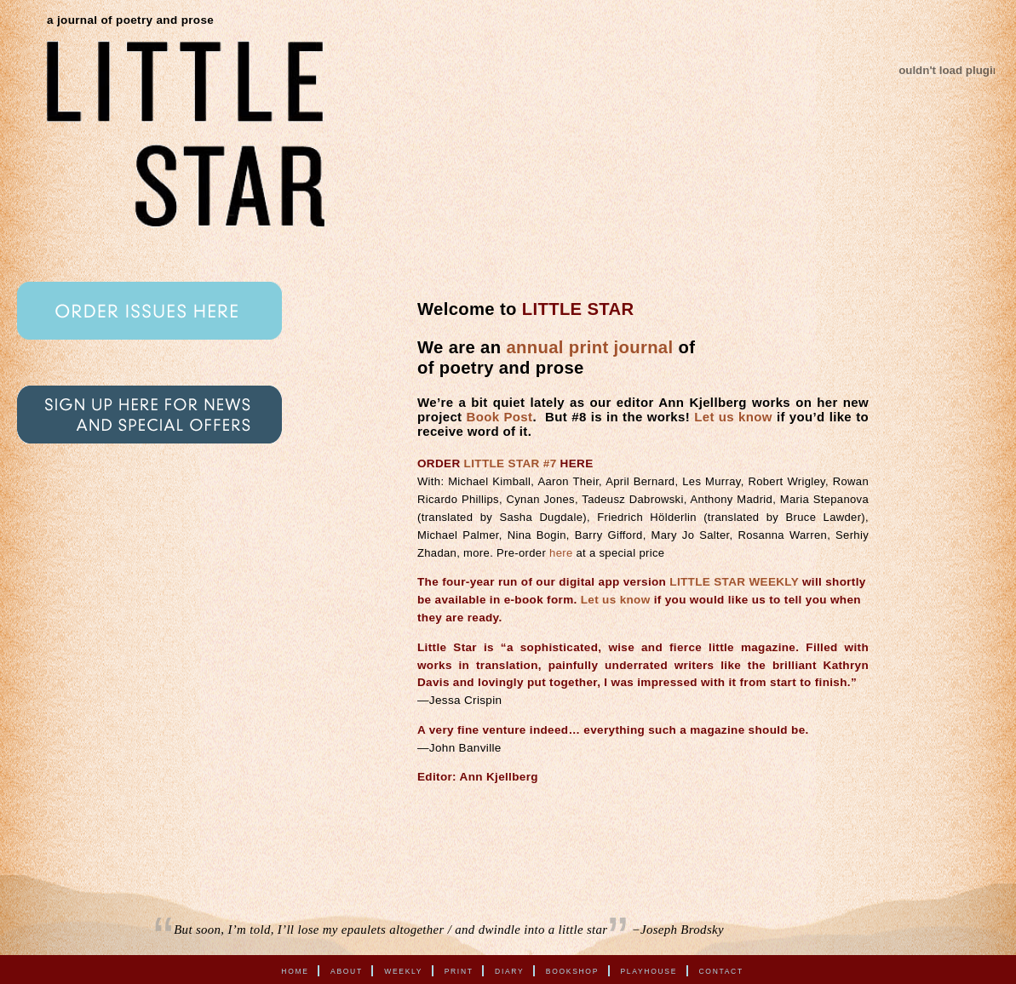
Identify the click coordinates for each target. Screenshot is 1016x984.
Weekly (403, 970)
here (560, 552)
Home (294, 970)
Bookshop (572, 970)
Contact (721, 970)
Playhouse (648, 970)
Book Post (500, 416)
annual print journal (589, 347)
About (346, 970)
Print (459, 970)
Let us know (733, 416)
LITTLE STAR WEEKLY (734, 581)
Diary (509, 970)
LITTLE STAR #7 (510, 463)
